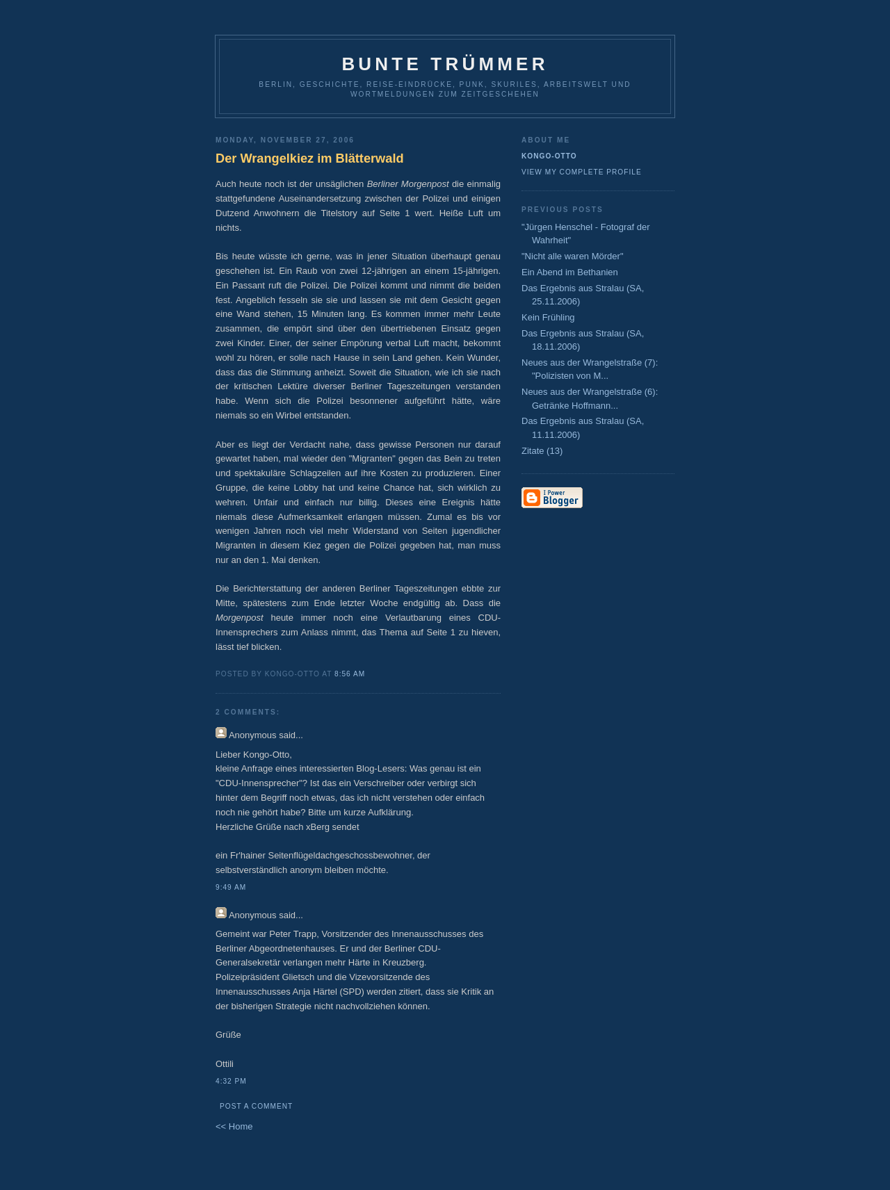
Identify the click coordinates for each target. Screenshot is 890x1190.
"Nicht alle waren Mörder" (572, 256)
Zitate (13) (542, 451)
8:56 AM (349, 674)
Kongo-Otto (549, 156)
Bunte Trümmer (444, 64)
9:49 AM (231, 887)
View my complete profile (581, 172)
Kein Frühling (548, 317)
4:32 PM (231, 1081)
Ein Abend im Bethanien (569, 272)
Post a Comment (256, 1106)
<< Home (234, 1126)
